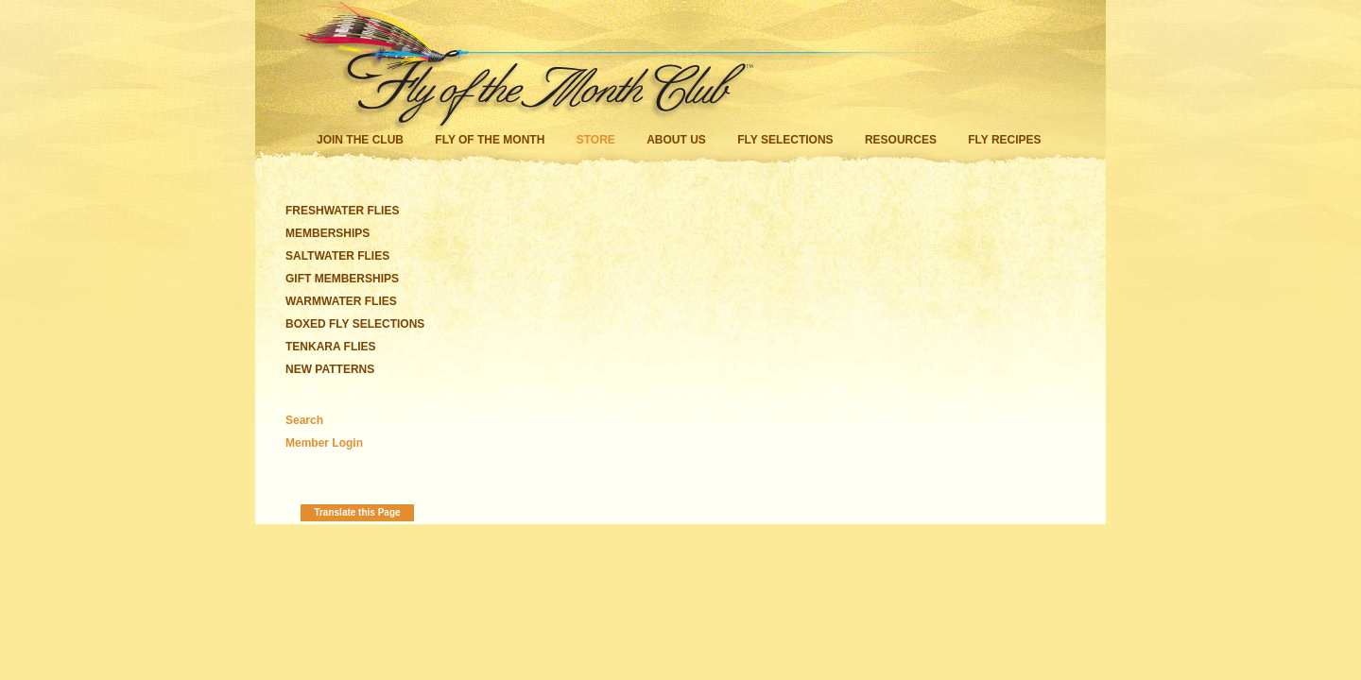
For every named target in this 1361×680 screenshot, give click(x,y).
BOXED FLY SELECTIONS (354, 324)
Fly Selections (786, 139)
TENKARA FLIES (330, 346)
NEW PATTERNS (329, 369)
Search (304, 420)
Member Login (324, 443)
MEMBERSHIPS (327, 233)
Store (596, 139)
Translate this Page (357, 512)
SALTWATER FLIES (337, 256)
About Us (676, 139)
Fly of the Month (489, 139)
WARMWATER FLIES (341, 301)
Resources (901, 139)
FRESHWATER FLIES (342, 210)
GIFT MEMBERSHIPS (342, 278)
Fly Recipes (1004, 139)
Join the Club (360, 139)
